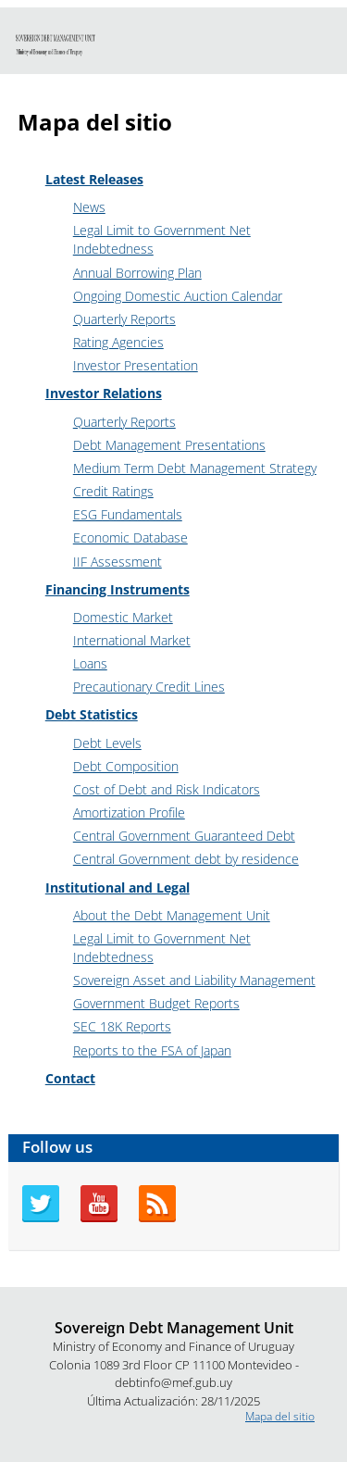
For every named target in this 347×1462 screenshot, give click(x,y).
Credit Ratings (113, 491)
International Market (132, 640)
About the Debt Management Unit (171, 915)
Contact (70, 1078)
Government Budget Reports (156, 1003)
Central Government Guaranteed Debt (184, 835)
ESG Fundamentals (127, 514)
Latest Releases (94, 179)
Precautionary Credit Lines (149, 686)
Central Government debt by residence (186, 859)
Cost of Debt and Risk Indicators (166, 789)
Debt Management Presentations (169, 445)
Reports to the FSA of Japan (152, 1050)
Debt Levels (107, 743)
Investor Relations (103, 393)
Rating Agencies (118, 342)
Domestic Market (123, 617)
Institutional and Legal (117, 887)
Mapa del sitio (280, 1416)
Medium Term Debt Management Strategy (194, 468)
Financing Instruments (117, 589)
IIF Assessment (117, 561)
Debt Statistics (91, 714)
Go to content (34, 7)
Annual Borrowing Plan (137, 272)
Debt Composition (126, 766)
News (89, 207)
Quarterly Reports (124, 319)
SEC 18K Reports (122, 1026)
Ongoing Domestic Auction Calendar (177, 296)
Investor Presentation (135, 365)
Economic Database (130, 537)
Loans (90, 663)
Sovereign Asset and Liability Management (194, 980)
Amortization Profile (129, 812)
